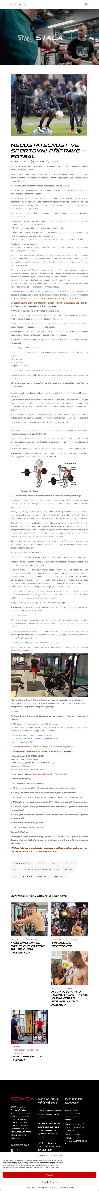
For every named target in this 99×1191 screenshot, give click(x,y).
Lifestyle (73, 988)
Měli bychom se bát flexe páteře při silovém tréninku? (27, 947)
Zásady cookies (31, 1187)
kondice (42, 863)
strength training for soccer (30, 877)
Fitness (18, 1050)
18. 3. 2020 (15, 1047)
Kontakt (68, 1119)
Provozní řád (70, 1116)
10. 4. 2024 (43, 1137)
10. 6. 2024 (43, 1117)
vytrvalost (60, 877)
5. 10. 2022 (56, 939)
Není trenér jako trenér (27, 1057)
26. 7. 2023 (15, 939)
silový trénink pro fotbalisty (41, 870)
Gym (25, 1050)
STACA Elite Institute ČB (75, 1124)
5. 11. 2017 (39, 162)
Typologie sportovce (61, 944)
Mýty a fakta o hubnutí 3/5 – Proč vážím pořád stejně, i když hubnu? (69, 998)
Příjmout (49, 1175)
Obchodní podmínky (73, 1113)
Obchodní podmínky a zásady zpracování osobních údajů (55, 1187)
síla (16, 870)
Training (55, 162)
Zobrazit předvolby (50, 1182)
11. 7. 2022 (56, 988)
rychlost (70, 863)
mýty (55, 863)
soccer (68, 870)
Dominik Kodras (21, 161)
